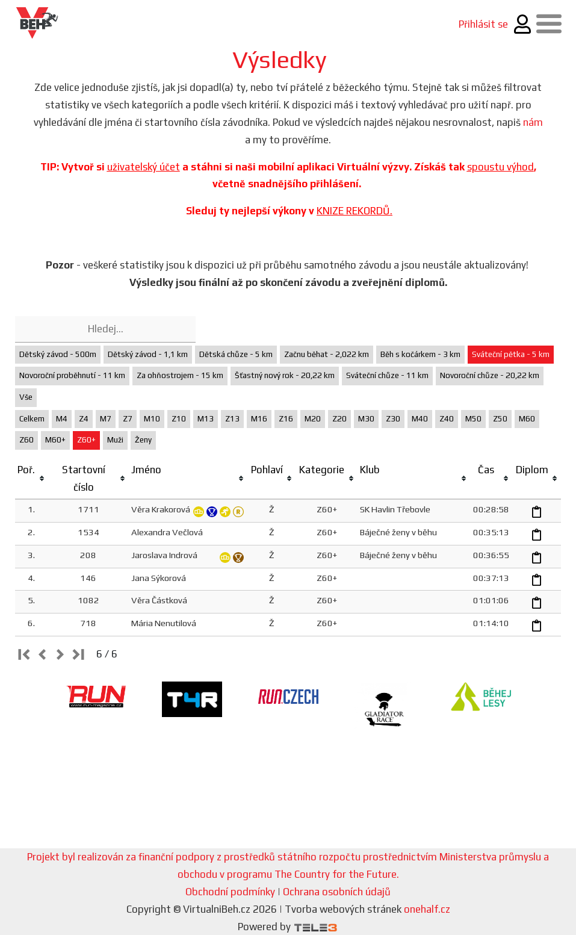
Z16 (286, 418)
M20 (313, 418)
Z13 (232, 418)
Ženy (143, 439)
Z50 (500, 418)
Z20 (339, 418)
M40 (420, 418)
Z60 (26, 439)
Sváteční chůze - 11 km (387, 375)
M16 (259, 418)
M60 (527, 418)
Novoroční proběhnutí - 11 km (72, 375)
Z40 (446, 418)
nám (533, 122)
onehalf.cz (427, 909)
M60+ (55, 439)
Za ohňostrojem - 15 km (180, 375)
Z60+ (86, 439)
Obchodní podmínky (230, 892)
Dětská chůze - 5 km (236, 354)
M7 (105, 418)
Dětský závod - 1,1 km (148, 354)
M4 (61, 418)
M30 (366, 418)
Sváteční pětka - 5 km (511, 354)
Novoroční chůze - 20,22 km (489, 375)
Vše (26, 397)
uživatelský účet (143, 167)
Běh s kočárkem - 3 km (420, 354)
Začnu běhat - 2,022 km (326, 354)
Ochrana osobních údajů (337, 892)
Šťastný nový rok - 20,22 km (285, 375)
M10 (152, 418)
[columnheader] (31, 479)
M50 (473, 418)
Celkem (32, 418)
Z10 (179, 418)
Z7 (127, 418)
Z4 (83, 418)
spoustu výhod (500, 167)
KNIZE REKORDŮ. (354, 211)
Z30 (393, 418)
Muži (115, 439)
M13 (205, 418)
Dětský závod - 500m (57, 354)
